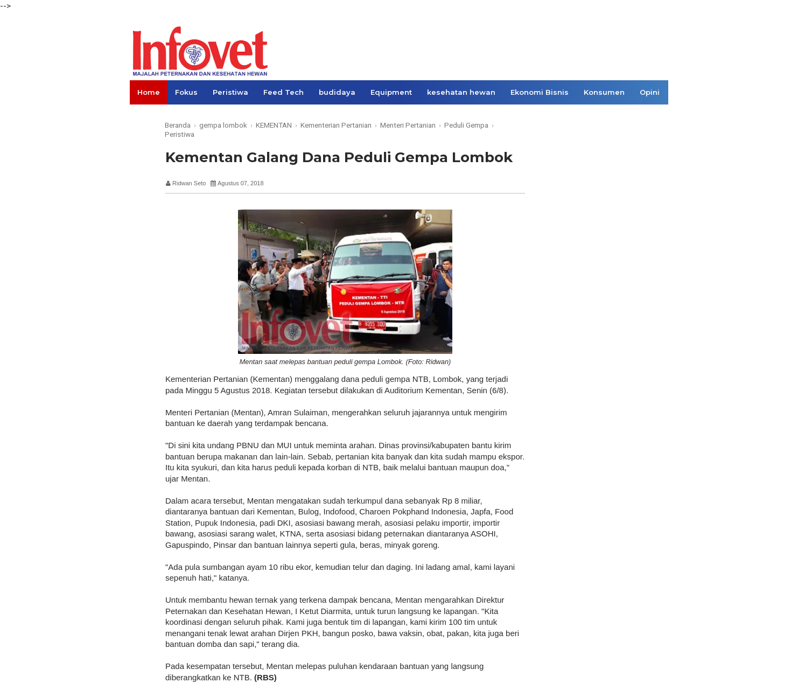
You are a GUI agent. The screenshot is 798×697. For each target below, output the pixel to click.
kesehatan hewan (461, 92)
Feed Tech (283, 92)
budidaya (337, 92)
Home (148, 92)
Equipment (391, 92)
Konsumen (604, 92)
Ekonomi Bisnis (539, 92)
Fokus (186, 92)
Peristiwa (230, 92)
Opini (650, 92)
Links (147, 116)
